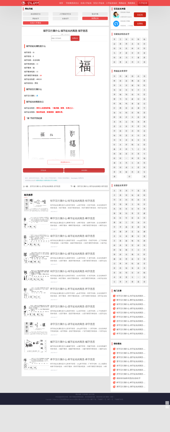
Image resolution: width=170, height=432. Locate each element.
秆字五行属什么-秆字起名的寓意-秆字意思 (72, 309)
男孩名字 (35, 18)
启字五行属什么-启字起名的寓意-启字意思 (45, 186)
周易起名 (122, 3)
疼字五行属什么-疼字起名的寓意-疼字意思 (72, 396)
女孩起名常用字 (120, 185)
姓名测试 (84, 170)
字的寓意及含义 (72, 3)
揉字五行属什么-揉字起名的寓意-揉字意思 (72, 265)
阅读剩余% (66, 162)
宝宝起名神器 (119, 9)
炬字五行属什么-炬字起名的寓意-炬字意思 (134, 349)
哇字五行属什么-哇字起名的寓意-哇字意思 (72, 200)
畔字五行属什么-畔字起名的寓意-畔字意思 (134, 382)
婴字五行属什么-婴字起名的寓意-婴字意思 (134, 370)
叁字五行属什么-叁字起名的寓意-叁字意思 (134, 366)
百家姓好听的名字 (121, 34)
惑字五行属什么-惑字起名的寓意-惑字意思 (72, 331)
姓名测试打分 (36, 14)
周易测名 (131, 3)
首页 (61, 3)
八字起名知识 (111, 3)
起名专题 (91, 421)
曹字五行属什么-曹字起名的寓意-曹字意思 (134, 361)
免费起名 (95, 18)
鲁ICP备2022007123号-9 (82, 426)
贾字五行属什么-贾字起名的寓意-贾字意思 (134, 353)
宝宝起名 (43, 170)
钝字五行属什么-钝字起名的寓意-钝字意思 (72, 287)
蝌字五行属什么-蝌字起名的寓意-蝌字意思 (72, 222)
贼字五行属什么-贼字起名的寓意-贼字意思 (72, 374)
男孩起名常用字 (120, 71)
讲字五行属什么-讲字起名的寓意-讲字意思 (72, 352)
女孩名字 (65, 18)
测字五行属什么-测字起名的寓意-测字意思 (134, 387)
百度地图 (85, 421)
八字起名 (143, 3)
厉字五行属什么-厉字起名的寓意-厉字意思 (134, 374)
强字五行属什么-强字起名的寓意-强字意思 (92, 186)
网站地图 (78, 421)
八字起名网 (62, 426)
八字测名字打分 (65, 14)
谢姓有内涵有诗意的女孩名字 (129, 378)
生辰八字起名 (86, 3)
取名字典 (95, 14)
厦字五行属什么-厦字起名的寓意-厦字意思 (134, 357)
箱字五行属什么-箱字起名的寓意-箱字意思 (72, 244)
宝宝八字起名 (98, 3)
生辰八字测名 (35, 23)
